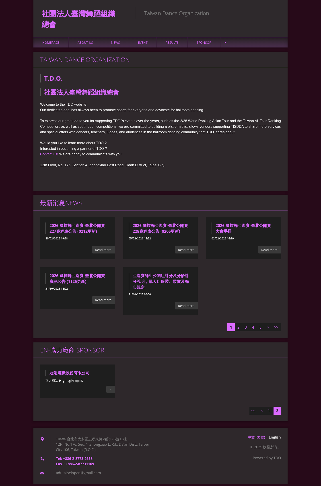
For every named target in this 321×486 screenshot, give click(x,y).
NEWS (115, 44)
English (275, 439)
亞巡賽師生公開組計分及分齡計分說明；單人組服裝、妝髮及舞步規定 (161, 283)
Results (172, 44)
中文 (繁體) (256, 439)
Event (143, 44)
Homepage (51, 44)
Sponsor (204, 44)
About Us (85, 44)
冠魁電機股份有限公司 (69, 374)
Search (276, 13)
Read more (103, 252)
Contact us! (49, 156)
